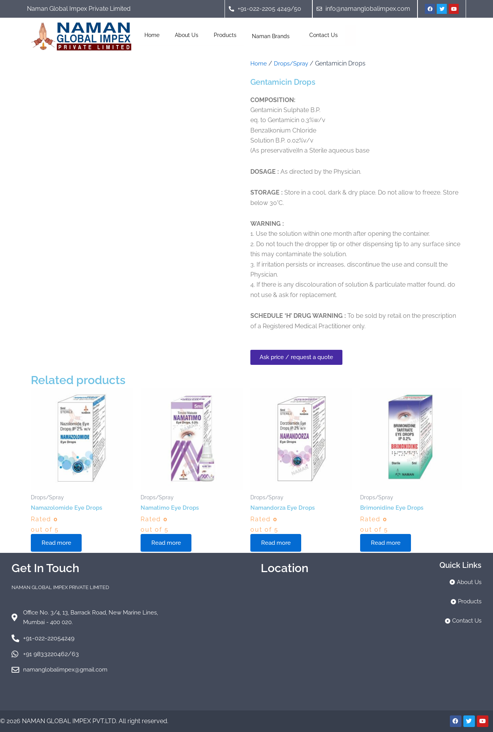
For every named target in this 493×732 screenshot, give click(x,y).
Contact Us (323, 35)
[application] (293, 34)
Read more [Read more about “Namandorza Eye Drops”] (278, 543)
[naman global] (284, 641)
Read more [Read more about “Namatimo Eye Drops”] (168, 543)
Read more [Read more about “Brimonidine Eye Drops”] (388, 543)
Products (225, 35)
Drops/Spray (294, 63)
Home (151, 35)
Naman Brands (273, 34)
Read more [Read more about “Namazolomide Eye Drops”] (58, 543)
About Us (186, 35)
